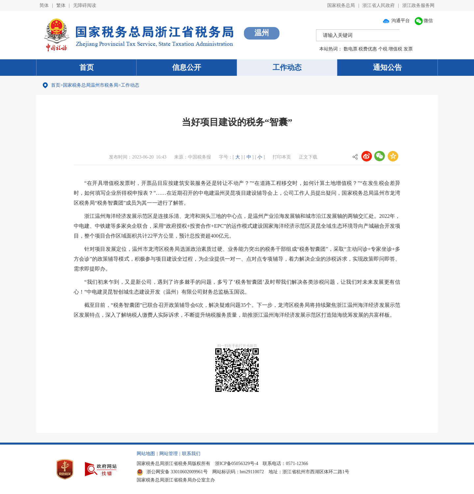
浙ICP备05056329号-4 (236, 463)
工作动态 (287, 67)
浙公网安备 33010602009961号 (172, 471)
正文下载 (308, 157)
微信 (424, 20)
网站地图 (146, 453)
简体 (44, 5)
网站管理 (168, 453)
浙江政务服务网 (418, 5)
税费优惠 (367, 48)
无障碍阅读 (84, 5)
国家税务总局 (341, 5)
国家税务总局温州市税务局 (90, 85)
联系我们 (191, 453)
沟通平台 (396, 20)
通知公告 (387, 67)
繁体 (61, 5)
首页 (86, 67)
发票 (408, 48)
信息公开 (186, 67)
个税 (382, 48)
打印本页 (282, 157)
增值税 (395, 48)
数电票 (350, 48)
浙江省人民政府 (378, 5)
